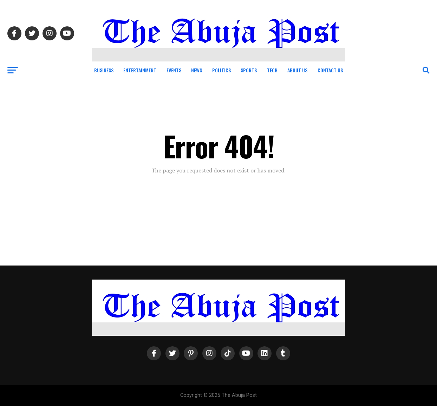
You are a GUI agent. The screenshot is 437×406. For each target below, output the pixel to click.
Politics (221, 70)
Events (174, 70)
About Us (297, 70)
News (196, 70)
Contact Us (330, 70)
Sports (249, 70)
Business (103, 70)
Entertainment (139, 70)
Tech (272, 70)
